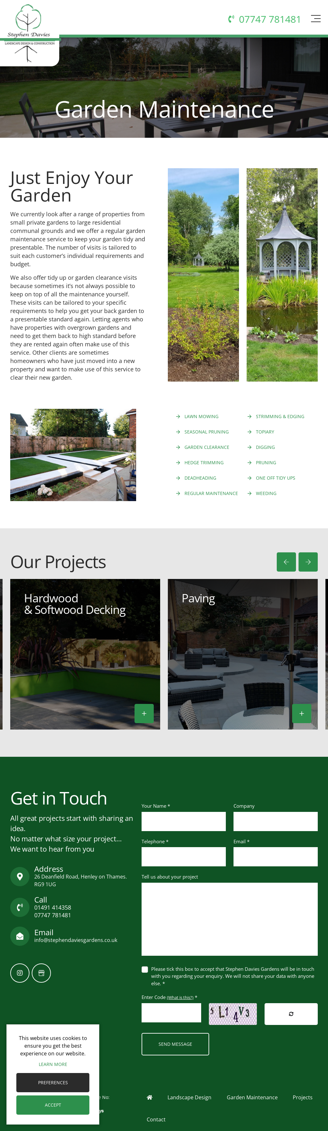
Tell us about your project (170, 876)
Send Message (175, 1044)
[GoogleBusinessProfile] (41, 973)
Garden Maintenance (252, 1097)
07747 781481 (52, 915)
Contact (156, 1119)
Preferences (53, 1082)
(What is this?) (180, 997)
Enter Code (169, 997)
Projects (303, 1097)
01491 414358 (52, 907)
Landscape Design (189, 1097)
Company (244, 806)
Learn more (53, 1064)
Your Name (156, 806)
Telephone (155, 841)
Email (242, 841)
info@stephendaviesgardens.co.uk (75, 940)
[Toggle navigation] (315, 24)
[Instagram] (19, 973)
